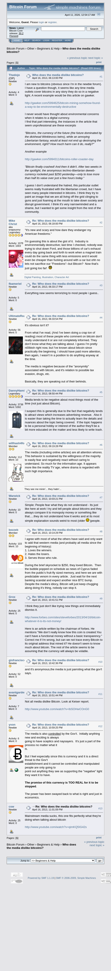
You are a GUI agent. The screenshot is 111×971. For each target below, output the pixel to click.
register (52, 22)
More (68, 40)
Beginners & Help (48, 48)
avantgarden (17, 692)
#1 (101, 76)
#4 (101, 317)
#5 (101, 392)
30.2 (21, 33)
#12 (100, 726)
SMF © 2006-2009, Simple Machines (76, 878)
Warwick (14, 495)
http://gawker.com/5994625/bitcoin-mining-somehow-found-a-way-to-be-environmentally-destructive (63, 104)
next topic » (95, 58)
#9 (101, 598)
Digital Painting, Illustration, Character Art (46, 277)
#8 (101, 531)
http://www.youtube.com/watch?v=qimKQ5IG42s (56, 827)
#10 (100, 662)
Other (31, 48)
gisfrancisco (17, 660)
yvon (12, 724)
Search (36, 40)
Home (17, 40)
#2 (101, 222)
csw (11, 806)
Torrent (14, 36)
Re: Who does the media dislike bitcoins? (60, 220)
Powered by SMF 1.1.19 (41, 878)
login (41, 22)
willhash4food (18, 443)
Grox (12, 597)
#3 (101, 285)
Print (98, 62)
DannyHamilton (19, 390)
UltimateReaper (19, 316)
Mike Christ (13, 222)
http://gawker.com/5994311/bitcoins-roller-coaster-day (59, 159)
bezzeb (13, 529)
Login (46, 40)
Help (27, 40)
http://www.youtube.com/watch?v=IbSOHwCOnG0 (57, 709)
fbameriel (15, 283)
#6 (101, 445)
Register (57, 40)
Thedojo (14, 75)
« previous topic (77, 58)
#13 (100, 808)
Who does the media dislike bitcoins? (58, 75)
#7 (101, 497)
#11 (100, 694)
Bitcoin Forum (15, 48)
